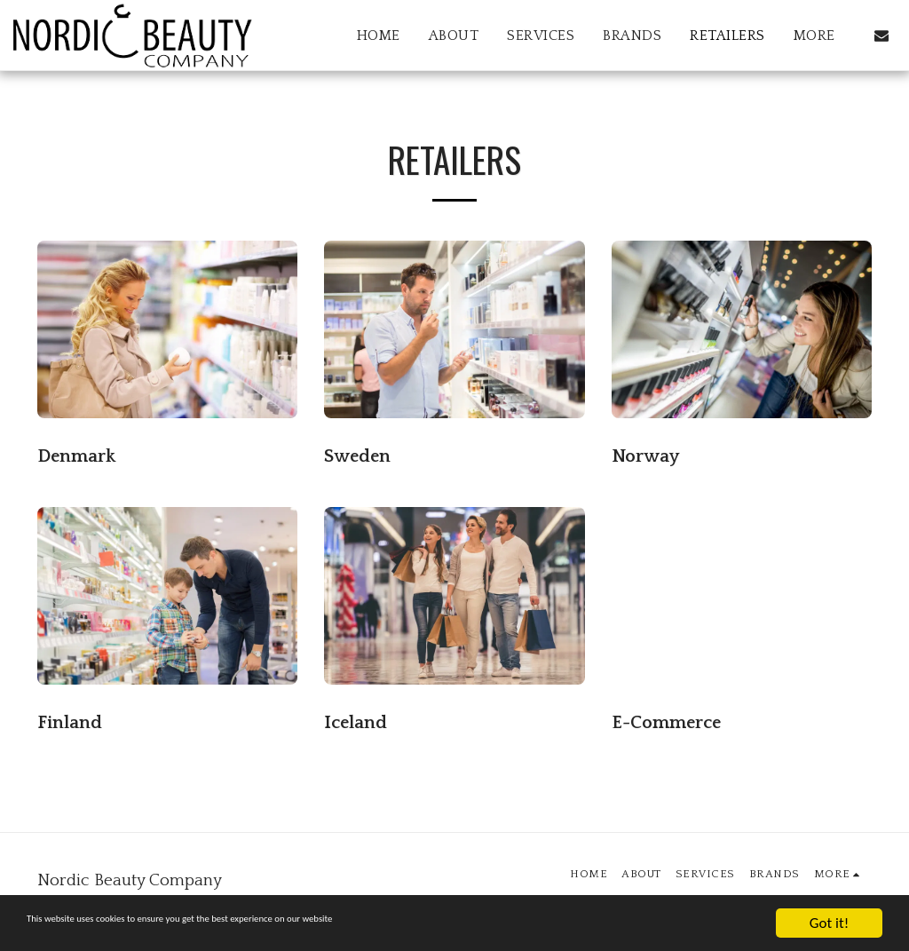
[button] (881, 35)
